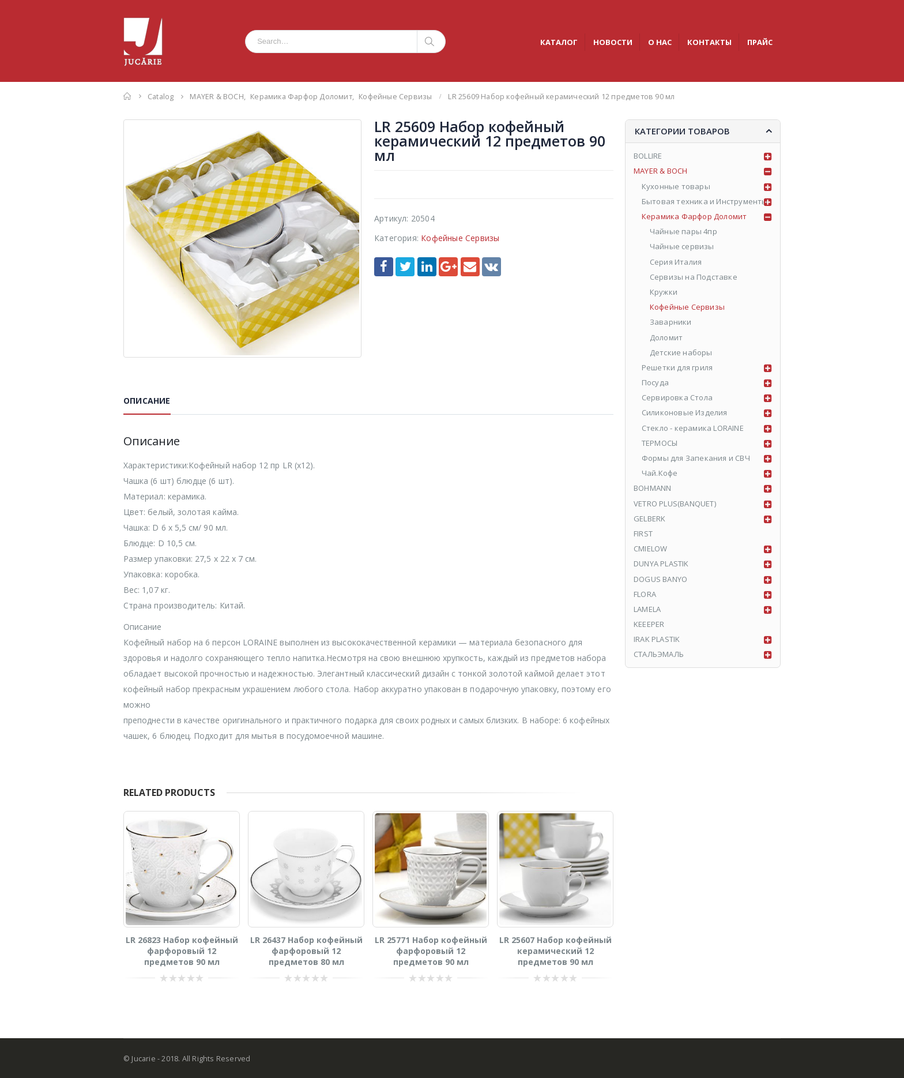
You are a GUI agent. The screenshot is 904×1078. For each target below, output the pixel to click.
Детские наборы (681, 352)
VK (491, 266)
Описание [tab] (147, 400)
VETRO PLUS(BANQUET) (675, 503)
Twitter (405, 266)
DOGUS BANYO (660, 579)
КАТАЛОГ (559, 42)
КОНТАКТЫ (709, 42)
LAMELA (647, 609)
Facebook (383, 266)
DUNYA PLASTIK (661, 563)
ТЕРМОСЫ (659, 443)
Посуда (655, 382)
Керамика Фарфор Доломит (694, 216)
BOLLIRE (648, 156)
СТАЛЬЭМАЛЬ (659, 654)
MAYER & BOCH (660, 171)
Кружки (663, 292)
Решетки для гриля (677, 367)
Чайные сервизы (682, 246)
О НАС (660, 42)
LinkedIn (426, 266)
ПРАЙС (760, 42)
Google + (448, 266)
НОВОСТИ (612, 42)
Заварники (671, 322)
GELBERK (649, 518)
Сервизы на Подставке (693, 277)
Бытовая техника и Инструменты (705, 201)
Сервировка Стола (677, 397)
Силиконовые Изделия (685, 412)
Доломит (666, 337)
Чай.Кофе (660, 473)
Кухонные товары (676, 186)
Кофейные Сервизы (460, 237)
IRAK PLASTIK (657, 639)
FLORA (645, 594)
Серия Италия (676, 262)
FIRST (643, 533)
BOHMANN (652, 488)
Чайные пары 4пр (683, 231)
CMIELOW (650, 548)
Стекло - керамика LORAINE (693, 428)
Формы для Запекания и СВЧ (696, 458)
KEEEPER (649, 624)
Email (470, 266)
